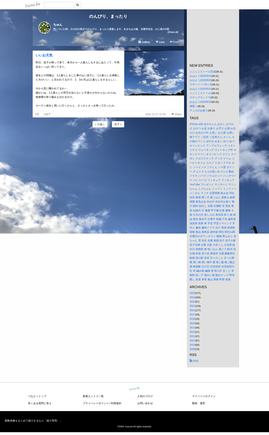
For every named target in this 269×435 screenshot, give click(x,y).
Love (160, 42)
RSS (194, 360)
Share (174, 42)
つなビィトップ (37, 396)
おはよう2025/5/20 (201, 101)
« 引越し (100, 124)
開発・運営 (198, 403)
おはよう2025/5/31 (201, 75)
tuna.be (134, 388)
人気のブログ (145, 396)
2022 (192, 305)
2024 (192, 297)
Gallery (144, 42)
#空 (37, 114)
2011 (192, 340)
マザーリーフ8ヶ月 (201, 84)
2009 (192, 349)
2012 (192, 336)
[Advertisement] (108, 138)
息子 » (118, 124)
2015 (192, 323)
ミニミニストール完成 (203, 71)
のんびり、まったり (108, 16)
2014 (192, 327)
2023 (192, 301)
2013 (192, 331)
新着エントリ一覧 (93, 396)
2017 (192, 314)
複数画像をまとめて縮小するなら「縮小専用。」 (33, 420)
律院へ (193, 106)
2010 (192, 344)
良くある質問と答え (40, 403)
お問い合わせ (145, 403)
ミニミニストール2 (201, 93)
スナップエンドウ (200, 97)
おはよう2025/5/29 (201, 80)
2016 (192, 318)
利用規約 (116, 403)
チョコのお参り (199, 110)
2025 (192, 292)
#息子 (47, 114)
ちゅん (57, 24)
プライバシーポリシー (96, 403)
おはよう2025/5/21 (201, 88)
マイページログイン (204, 396)
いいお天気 (44, 55)
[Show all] (173, 32)
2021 (192, 310)
